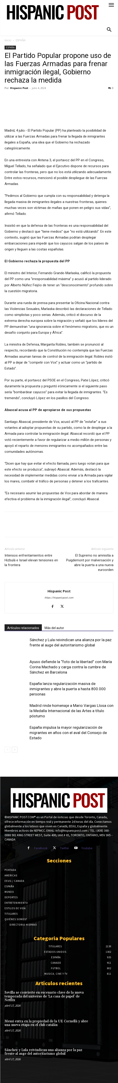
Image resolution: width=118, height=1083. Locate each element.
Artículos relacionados (23, 628)
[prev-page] (7, 749)
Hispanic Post (19, 88)
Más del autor (54, 628)
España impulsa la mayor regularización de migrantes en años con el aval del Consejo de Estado (68, 732)
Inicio (8, 40)
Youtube (86, 848)
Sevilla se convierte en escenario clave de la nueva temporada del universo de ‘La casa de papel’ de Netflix (44, 996)
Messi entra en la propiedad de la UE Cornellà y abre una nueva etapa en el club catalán (46, 1023)
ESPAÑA (21, 40)
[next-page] (15, 749)
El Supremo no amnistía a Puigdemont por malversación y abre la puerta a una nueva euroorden (89, 562)
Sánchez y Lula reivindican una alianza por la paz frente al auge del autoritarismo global (43, 1052)
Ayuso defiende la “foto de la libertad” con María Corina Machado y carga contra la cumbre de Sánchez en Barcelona (71, 666)
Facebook (41, 848)
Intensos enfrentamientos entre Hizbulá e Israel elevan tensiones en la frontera (31, 560)
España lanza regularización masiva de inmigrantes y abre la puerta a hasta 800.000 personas (68, 688)
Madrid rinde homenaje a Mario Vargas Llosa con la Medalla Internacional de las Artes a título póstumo (71, 710)
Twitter (64, 848)
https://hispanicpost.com (59, 597)
